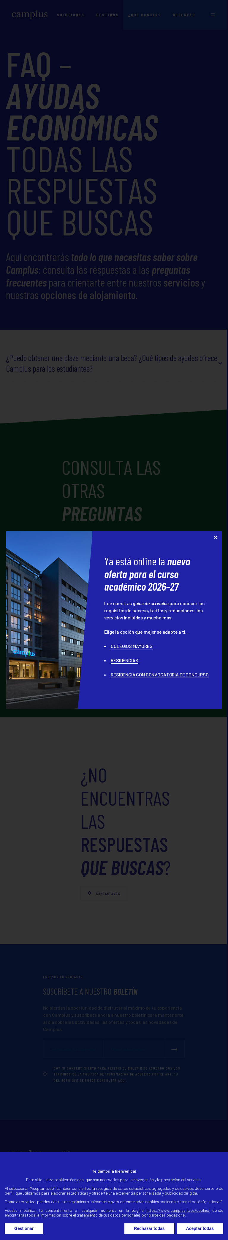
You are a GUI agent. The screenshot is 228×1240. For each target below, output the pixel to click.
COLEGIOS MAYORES (131, 646)
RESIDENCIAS (124, 660)
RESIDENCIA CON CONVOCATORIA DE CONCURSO (160, 674)
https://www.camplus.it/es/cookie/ (178, 1216)
